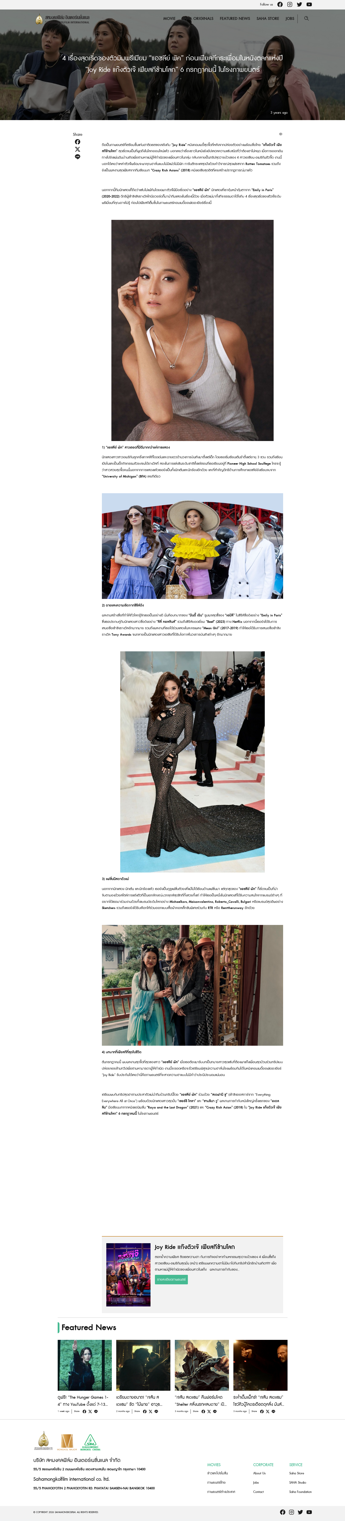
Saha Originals (197, 18)
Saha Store (268, 18)
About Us (259, 1473)
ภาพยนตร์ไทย (216, 1482)
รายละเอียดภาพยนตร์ (171, 1279)
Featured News (235, 18)
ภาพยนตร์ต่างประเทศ (221, 1491)
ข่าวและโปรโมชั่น (217, 1473)
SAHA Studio (297, 1482)
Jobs (290, 18)
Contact (258, 1491)
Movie (169, 18)
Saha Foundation (300, 1491)
